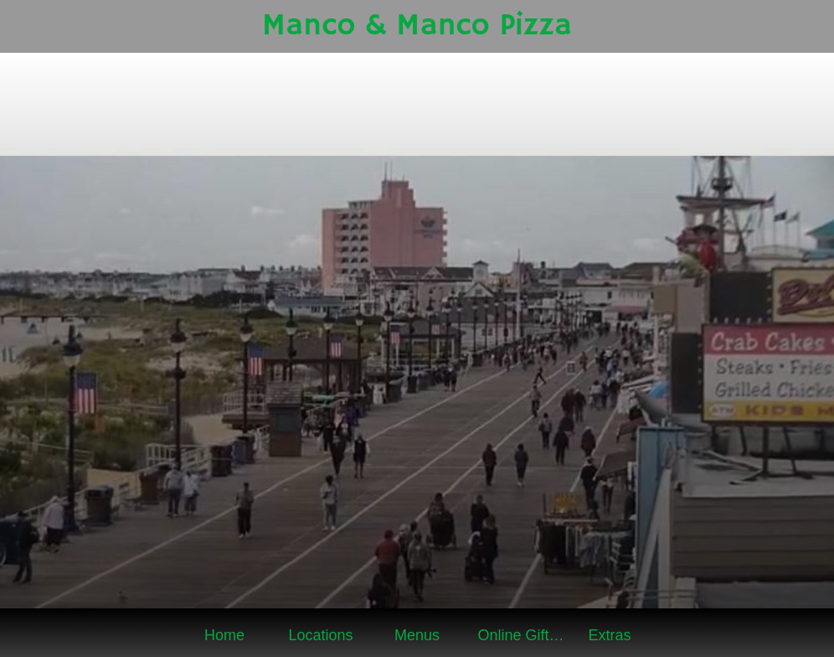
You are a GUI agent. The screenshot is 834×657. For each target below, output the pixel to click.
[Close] (27, 27)
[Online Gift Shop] (807, 27)
